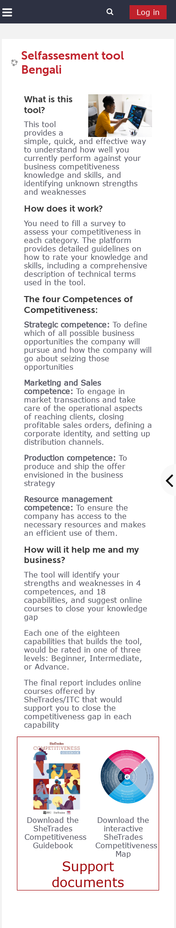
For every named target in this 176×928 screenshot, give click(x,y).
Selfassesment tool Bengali (72, 63)
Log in (148, 12)
